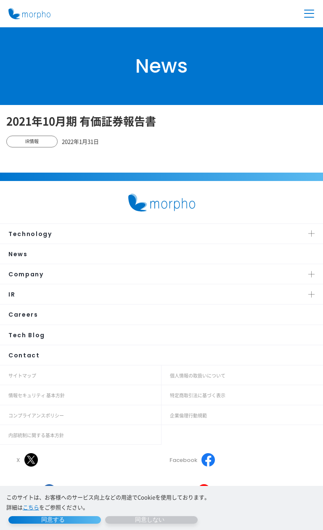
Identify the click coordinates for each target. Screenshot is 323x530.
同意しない (149, 519)
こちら (31, 507)
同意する (53, 519)
